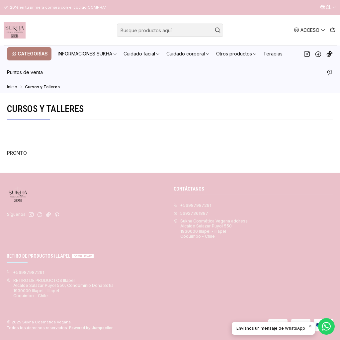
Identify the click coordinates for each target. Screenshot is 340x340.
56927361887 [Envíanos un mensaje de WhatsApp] (191, 213)
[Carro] (332, 30)
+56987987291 (25, 272)
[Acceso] (309, 30)
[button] (29, 53)
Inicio (12, 87)
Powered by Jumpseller (91, 327)
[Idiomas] (328, 7)
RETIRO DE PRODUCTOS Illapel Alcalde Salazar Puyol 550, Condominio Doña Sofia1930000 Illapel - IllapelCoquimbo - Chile (60, 288)
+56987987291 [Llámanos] (192, 205)
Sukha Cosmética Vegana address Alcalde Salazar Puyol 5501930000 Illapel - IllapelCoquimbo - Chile (211, 228)
